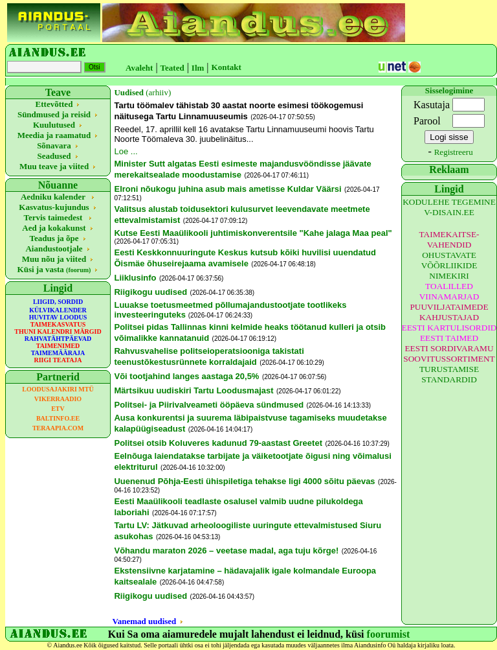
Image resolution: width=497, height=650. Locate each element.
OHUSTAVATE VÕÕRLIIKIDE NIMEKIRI (449, 265)
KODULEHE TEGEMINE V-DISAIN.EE (449, 207)
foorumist (388, 634)
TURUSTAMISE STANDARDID (449, 374)
